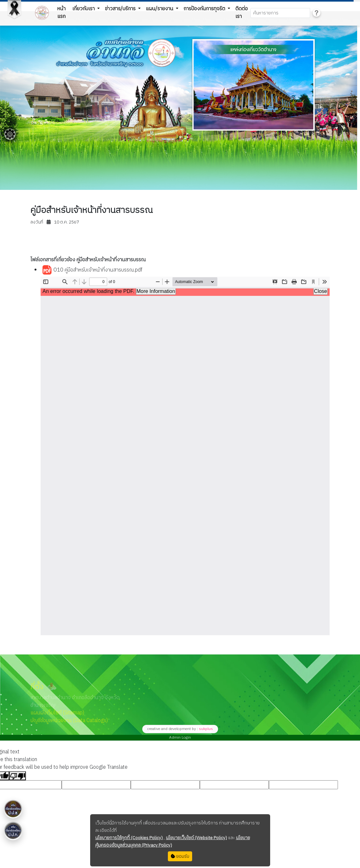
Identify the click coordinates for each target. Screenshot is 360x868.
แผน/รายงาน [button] (160, 8)
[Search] (280, 13)
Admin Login (180, 737)
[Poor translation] (17, 775)
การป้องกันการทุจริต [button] (205, 8)
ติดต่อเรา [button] (241, 12)
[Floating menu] (10, 134)
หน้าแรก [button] (61, 12)
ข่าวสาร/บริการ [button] (121, 8)
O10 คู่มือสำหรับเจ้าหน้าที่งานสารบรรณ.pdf (92, 270)
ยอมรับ (180, 856)
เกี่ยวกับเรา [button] (84, 8)
